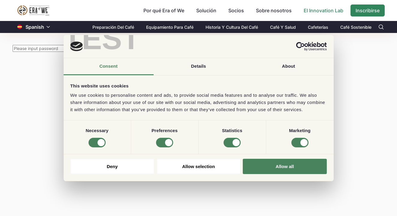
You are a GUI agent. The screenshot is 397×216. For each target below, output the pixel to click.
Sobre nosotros (274, 10)
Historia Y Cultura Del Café (232, 27)
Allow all (285, 166)
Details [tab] (198, 66)
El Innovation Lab (323, 10)
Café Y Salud (283, 27)
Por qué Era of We (163, 10)
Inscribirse (368, 10)
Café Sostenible (355, 27)
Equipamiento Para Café (170, 27)
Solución (206, 10)
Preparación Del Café (113, 27)
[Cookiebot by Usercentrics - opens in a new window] (300, 46)
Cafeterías (318, 27)
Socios (236, 10)
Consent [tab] (108, 66)
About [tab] (288, 66)
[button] (48, 27)
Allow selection (198, 166)
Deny (112, 166)
